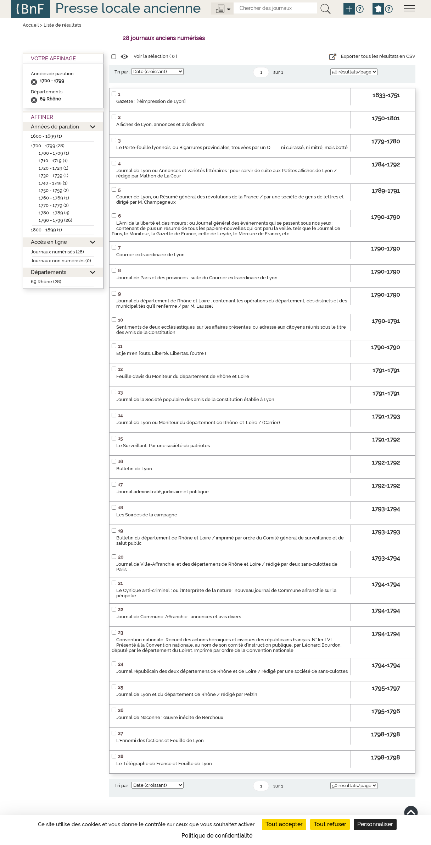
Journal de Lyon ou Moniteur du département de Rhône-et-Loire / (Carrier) (198, 422)
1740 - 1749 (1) (53, 183)
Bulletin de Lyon (134, 468)
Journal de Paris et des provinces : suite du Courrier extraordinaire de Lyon (197, 277)
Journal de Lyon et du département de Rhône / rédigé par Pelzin (186, 694)
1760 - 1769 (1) (54, 198)
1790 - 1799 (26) (55, 220)
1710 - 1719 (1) (53, 160)
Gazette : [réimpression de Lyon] (150, 101)
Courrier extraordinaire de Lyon (150, 254)
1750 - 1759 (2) (54, 190)
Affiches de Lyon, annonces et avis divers (160, 124)
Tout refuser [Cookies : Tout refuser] (330, 824)
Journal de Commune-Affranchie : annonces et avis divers (178, 616)
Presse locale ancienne (128, 8)
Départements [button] (48, 272)
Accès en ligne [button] (49, 242)
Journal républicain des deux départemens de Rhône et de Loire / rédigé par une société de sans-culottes (232, 671)
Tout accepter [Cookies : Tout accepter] (284, 824)
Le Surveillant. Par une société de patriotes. (163, 445)
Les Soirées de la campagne (146, 514)
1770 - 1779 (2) (54, 205)
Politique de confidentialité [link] (216, 835)
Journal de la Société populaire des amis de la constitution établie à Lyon (195, 399)
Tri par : (122, 72)
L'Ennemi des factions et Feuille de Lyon (160, 740)
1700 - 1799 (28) (48, 145)
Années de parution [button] (55, 127)
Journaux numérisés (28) (57, 251)
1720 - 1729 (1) (53, 168)
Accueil (31, 25)
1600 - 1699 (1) (46, 136)
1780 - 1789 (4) (54, 212)
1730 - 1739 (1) (53, 175)
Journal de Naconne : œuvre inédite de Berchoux (169, 717)
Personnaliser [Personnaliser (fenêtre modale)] (375, 824)
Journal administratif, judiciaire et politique (162, 491)
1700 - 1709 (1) (54, 153)
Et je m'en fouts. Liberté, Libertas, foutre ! (161, 353)
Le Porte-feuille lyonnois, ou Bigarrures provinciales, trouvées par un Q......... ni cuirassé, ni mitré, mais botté (232, 147)
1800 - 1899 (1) (46, 229)
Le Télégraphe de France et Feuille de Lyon (164, 763)
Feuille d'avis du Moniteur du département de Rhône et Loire (182, 376)
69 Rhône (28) (46, 281)
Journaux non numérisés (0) (61, 260)
